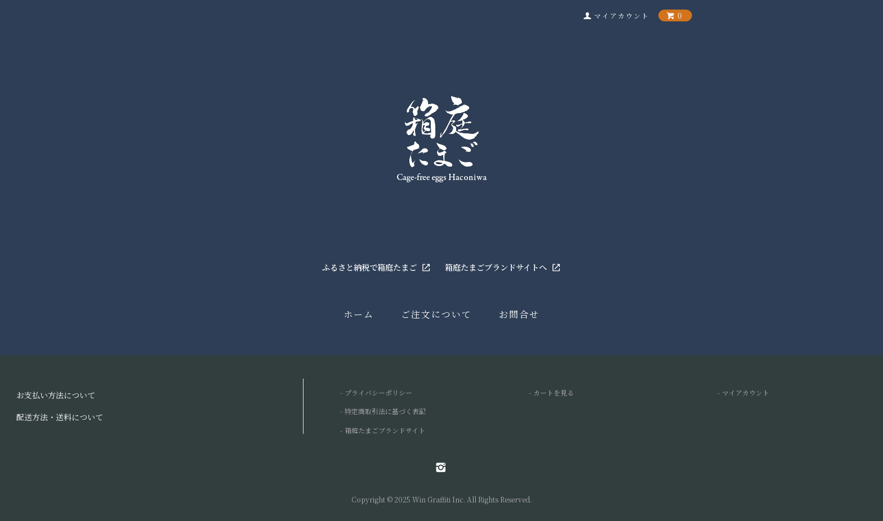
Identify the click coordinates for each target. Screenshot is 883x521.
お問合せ (519, 314)
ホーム (359, 314)
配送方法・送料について (59, 417)
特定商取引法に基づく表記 (385, 411)
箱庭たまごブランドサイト (385, 430)
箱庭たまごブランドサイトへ (503, 267)
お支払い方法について (55, 395)
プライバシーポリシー (378, 392)
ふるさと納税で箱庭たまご (376, 267)
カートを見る (553, 392)
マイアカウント (745, 392)
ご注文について (436, 314)
